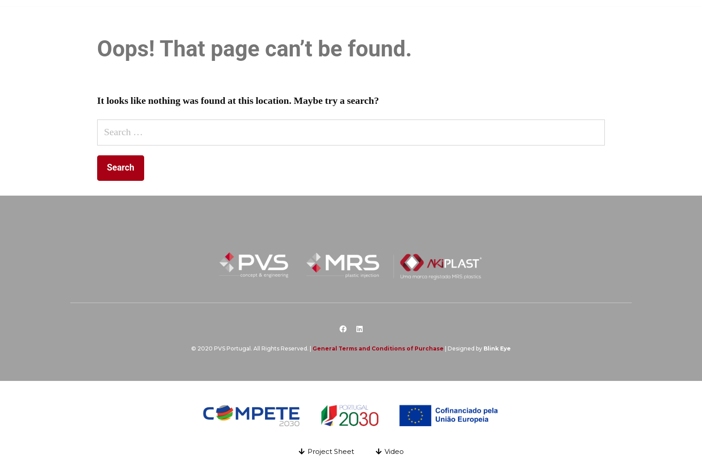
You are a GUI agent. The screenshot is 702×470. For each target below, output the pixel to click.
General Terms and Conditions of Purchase (378, 348)
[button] (326, 451)
